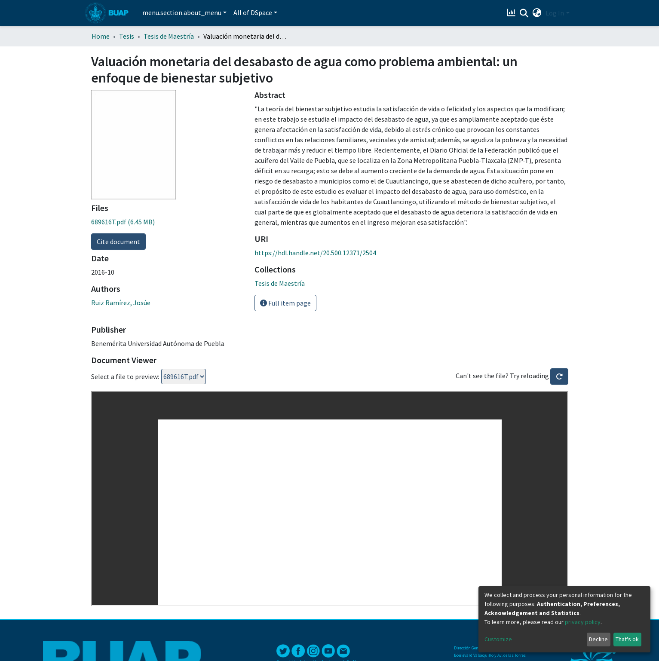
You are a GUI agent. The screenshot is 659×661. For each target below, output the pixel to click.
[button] (537, 13)
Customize (498, 639)
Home (101, 36)
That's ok (627, 639)
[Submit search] (524, 13)
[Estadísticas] (512, 13)
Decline (598, 639)
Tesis (126, 36)
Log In (555, 13)
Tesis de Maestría (169, 36)
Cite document (118, 241)
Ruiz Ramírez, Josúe (120, 302)
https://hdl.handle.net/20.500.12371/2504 (315, 252)
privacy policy (583, 622)
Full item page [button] (285, 303)
